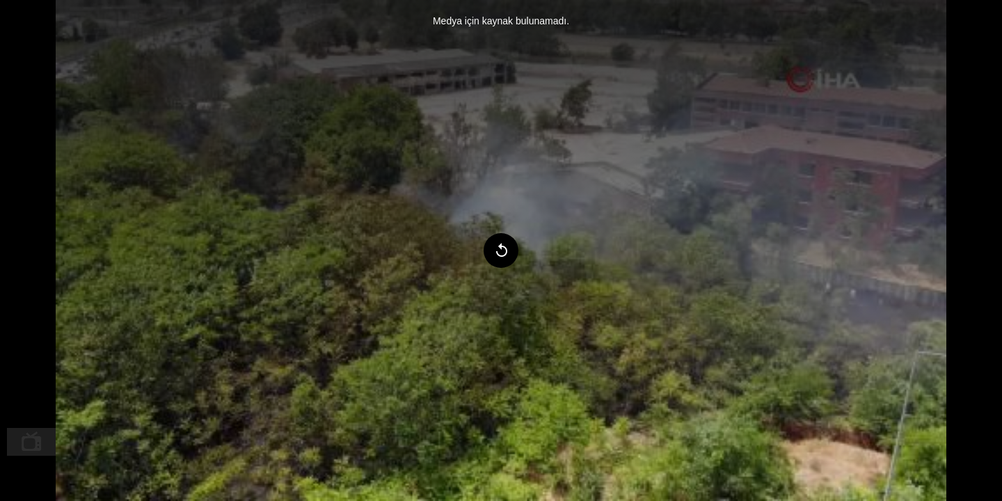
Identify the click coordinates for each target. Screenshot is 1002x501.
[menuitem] (31, 442)
